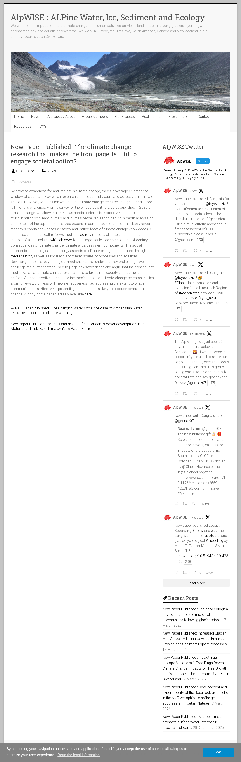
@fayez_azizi (216, 204)
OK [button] (218, 752)
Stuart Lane (25, 171)
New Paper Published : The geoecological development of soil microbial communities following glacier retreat (196, 614)
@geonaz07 (196, 383)
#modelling (214, 540)
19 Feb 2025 (197, 333)
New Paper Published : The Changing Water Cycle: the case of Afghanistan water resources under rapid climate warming (76, 310)
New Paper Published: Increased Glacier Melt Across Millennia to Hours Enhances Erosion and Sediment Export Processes (195, 638)
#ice (214, 530)
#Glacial (181, 283)
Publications (151, 116)
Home (19, 116)
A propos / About (61, 116)
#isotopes (212, 535)
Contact (204, 116)
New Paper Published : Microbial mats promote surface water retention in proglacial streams (192, 722)
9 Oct (193, 265)
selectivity (83, 234)
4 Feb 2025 (196, 407)
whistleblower (61, 240)
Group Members (95, 116)
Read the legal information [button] (78, 755)
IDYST (43, 126)
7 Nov (193, 191)
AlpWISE (180, 191)
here (88, 294)
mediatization (21, 256)
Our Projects (125, 116)
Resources (22, 126)
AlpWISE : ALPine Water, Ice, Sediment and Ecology (108, 17)
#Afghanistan (189, 293)
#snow (198, 530)
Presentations (179, 116)
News (35, 116)
